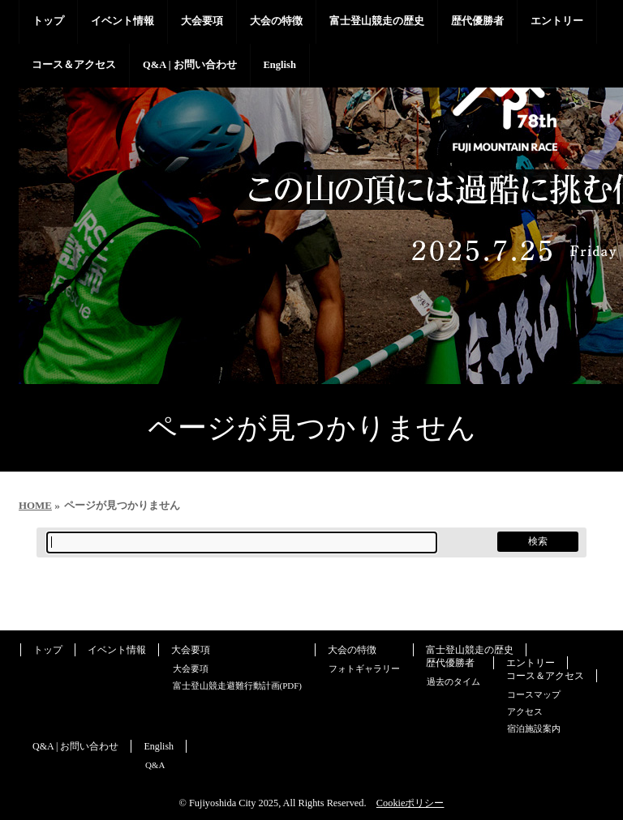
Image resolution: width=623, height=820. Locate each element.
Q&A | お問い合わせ (75, 746)
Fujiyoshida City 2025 (233, 803)
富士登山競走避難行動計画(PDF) (238, 685)
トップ (47, 650)
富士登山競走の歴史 (469, 650)
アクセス (525, 711)
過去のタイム (453, 681)
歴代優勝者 (450, 662)
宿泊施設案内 (534, 728)
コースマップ (534, 694)
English (159, 746)
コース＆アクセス (545, 675)
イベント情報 (117, 650)
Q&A (155, 765)
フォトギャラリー (364, 668)
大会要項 (190, 650)
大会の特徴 (352, 650)
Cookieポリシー (410, 803)
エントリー (530, 662)
